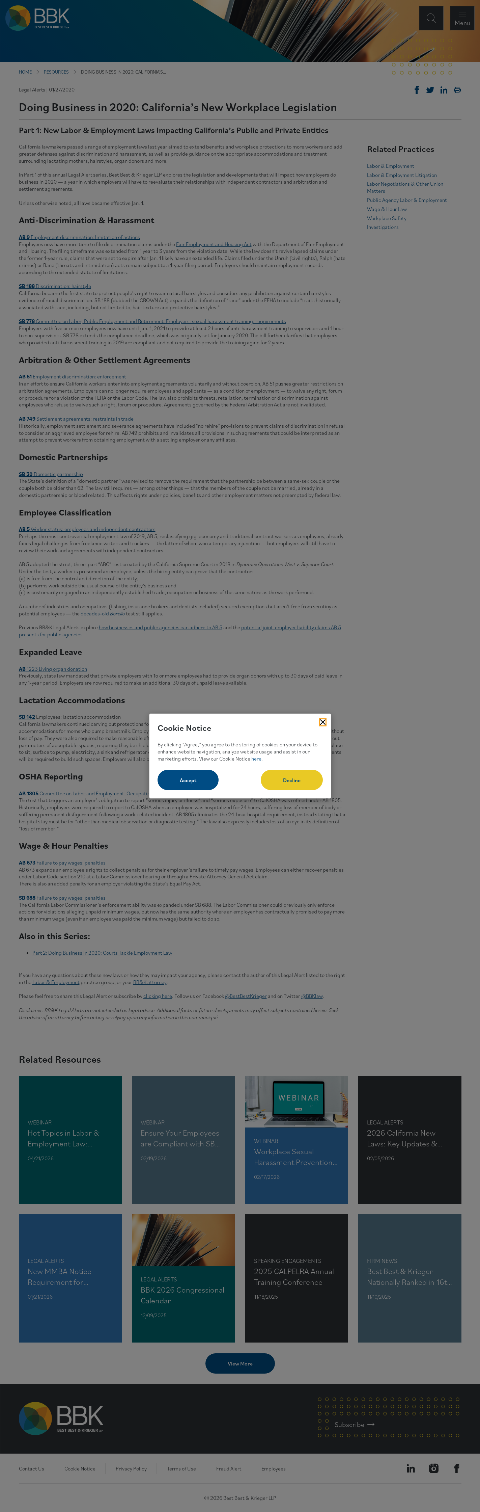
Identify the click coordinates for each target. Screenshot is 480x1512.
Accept (188, 780)
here (256, 758)
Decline (292, 780)
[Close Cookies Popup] (323, 722)
